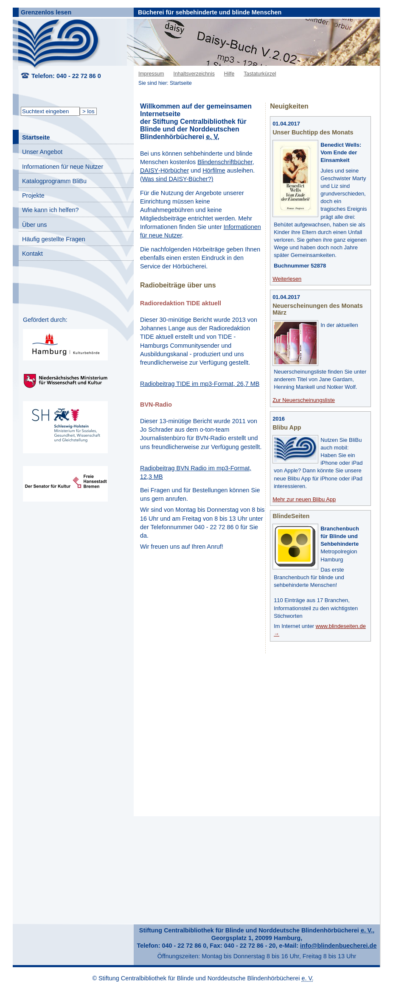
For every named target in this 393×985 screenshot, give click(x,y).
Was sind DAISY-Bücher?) (177, 179)
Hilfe (229, 74)
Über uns (34, 224)
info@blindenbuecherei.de (338, 945)
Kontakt (32, 253)
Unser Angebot (42, 151)
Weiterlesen (286, 279)
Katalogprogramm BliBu (54, 181)
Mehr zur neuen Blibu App (304, 499)
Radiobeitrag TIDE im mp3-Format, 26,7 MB (199, 383)
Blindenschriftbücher (225, 162)
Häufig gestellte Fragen (53, 239)
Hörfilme (213, 170)
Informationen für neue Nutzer (62, 166)
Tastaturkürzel (260, 74)
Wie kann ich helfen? (50, 209)
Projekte (33, 195)
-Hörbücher (164, 170)
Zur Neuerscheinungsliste (303, 400)
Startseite (36, 137)
